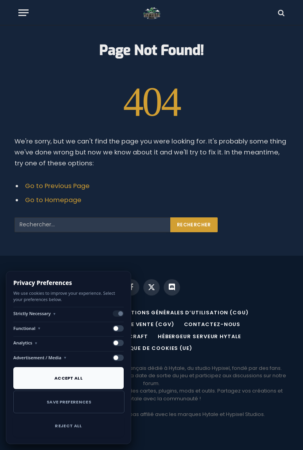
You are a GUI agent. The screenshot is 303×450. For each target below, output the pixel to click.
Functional (27, 328)
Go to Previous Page (57, 185)
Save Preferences (69, 402)
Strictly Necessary (34, 313)
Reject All (68, 426)
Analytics (25, 343)
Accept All (68, 378)
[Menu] (23, 13)
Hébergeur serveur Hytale (199, 336)
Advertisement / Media (40, 357)
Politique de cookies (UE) (151, 348)
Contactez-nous (212, 324)
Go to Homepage (53, 199)
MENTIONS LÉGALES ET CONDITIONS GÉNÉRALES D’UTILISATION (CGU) (147, 312)
